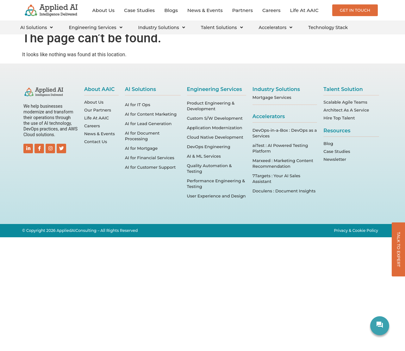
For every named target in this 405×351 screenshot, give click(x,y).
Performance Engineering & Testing (216, 183)
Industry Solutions (161, 27)
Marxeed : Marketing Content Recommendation (282, 163)
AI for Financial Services (149, 157)
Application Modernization (214, 127)
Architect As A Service (346, 109)
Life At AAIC (304, 10)
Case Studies (139, 10)
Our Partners (97, 109)
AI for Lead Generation (148, 123)
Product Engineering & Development (211, 105)
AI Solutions (36, 27)
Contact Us (95, 141)
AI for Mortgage (141, 148)
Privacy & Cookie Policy (356, 230)
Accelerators (276, 27)
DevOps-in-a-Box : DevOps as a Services (284, 133)
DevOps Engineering (208, 146)
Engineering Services (95, 27)
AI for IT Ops (137, 104)
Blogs (171, 10)
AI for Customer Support (150, 167)
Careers (271, 10)
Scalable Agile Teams (345, 102)
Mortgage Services (271, 97)
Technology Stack (328, 27)
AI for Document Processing (142, 135)
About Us (103, 10)
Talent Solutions (222, 27)
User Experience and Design (216, 195)
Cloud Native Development (215, 137)
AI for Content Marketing (151, 114)
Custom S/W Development (215, 118)
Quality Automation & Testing (209, 168)
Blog (328, 143)
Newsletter (334, 159)
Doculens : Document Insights (284, 190)
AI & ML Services (204, 156)
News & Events (205, 10)
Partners (242, 10)
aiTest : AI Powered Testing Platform (280, 148)
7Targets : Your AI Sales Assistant (276, 178)
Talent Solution (343, 89)
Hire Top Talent (339, 117)
